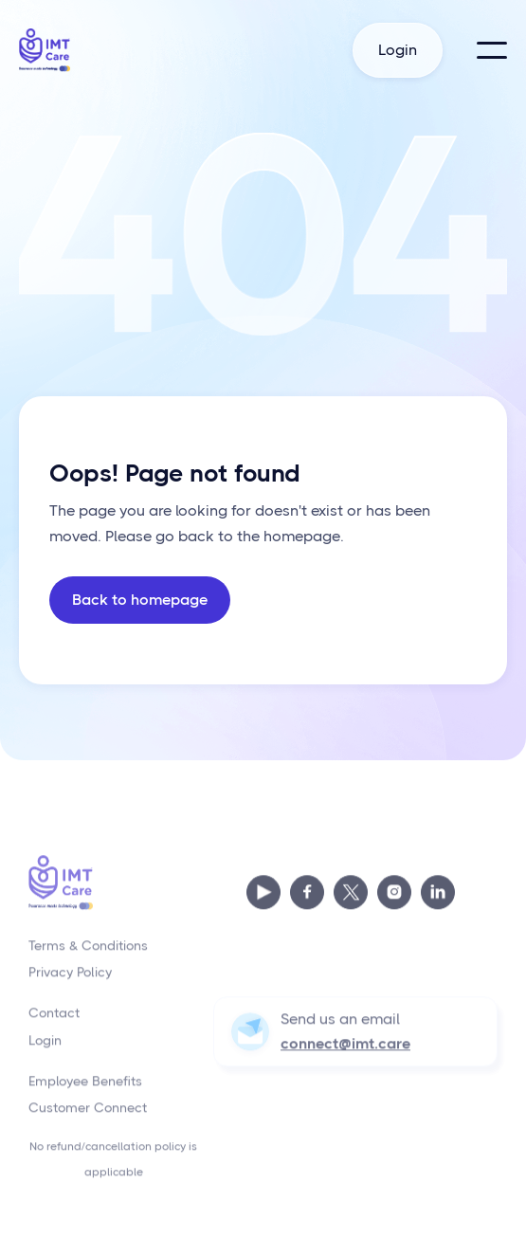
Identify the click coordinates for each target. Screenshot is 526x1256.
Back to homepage (140, 600)
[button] (492, 50)
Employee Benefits (85, 1089)
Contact (54, 1020)
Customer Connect (87, 1116)
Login (397, 50)
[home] (47, 50)
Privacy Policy (70, 981)
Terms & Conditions (88, 953)
